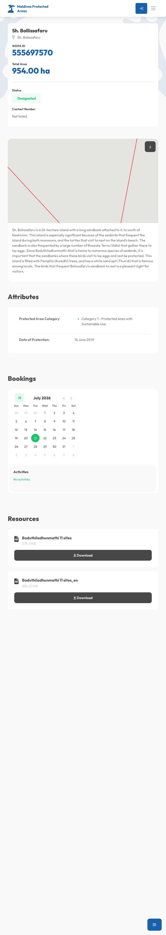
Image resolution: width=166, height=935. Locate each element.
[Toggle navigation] (153, 8)
